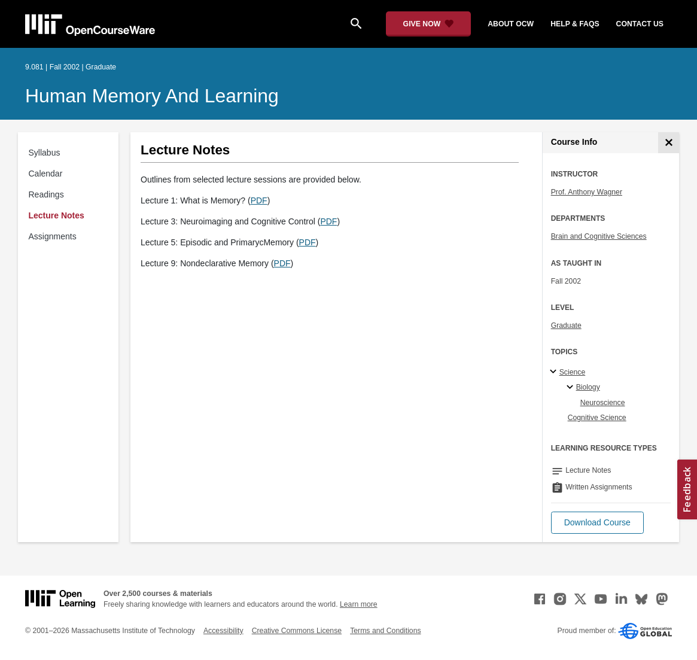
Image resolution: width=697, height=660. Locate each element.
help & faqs (574, 24)
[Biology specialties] (572, 388)
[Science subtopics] (555, 372)
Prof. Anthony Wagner (586, 192)
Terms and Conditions (385, 630)
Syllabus (44, 152)
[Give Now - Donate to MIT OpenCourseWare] (428, 24)
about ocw (511, 24)
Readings (46, 194)
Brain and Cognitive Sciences (599, 236)
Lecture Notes (56, 215)
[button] (597, 523)
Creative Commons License (297, 630)
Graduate (566, 325)
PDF (259, 200)
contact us (639, 24)
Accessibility (223, 630)
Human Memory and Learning (152, 96)
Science (572, 372)
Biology (588, 387)
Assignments (53, 236)
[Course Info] (668, 142)
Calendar (46, 173)
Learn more (359, 604)
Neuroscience (602, 403)
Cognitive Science (597, 417)
